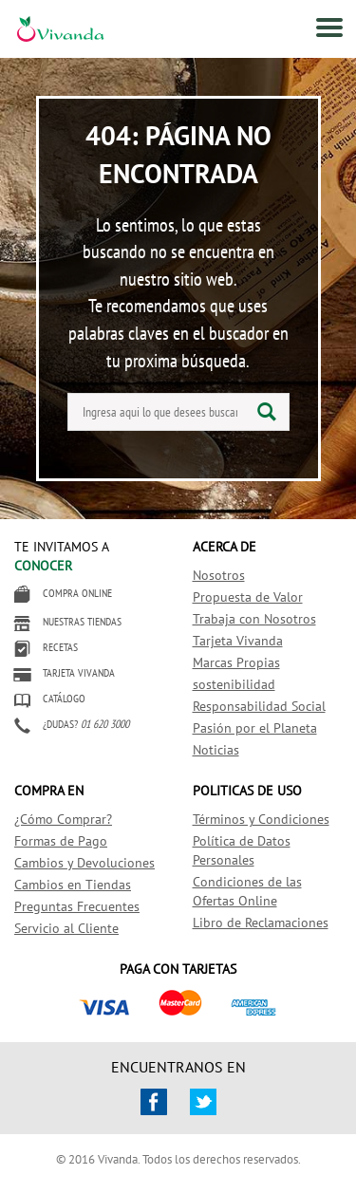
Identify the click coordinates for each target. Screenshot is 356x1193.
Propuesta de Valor (248, 597)
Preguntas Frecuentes (77, 906)
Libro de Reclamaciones (260, 922)
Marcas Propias (236, 662)
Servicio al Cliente (66, 928)
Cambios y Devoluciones (84, 862)
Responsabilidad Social (259, 706)
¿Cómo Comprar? (63, 819)
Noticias (216, 749)
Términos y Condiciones (261, 819)
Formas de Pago (60, 840)
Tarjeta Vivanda (238, 640)
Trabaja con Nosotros (254, 618)
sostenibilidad (234, 684)
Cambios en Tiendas (72, 884)
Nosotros (219, 575)
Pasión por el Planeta (255, 727)
